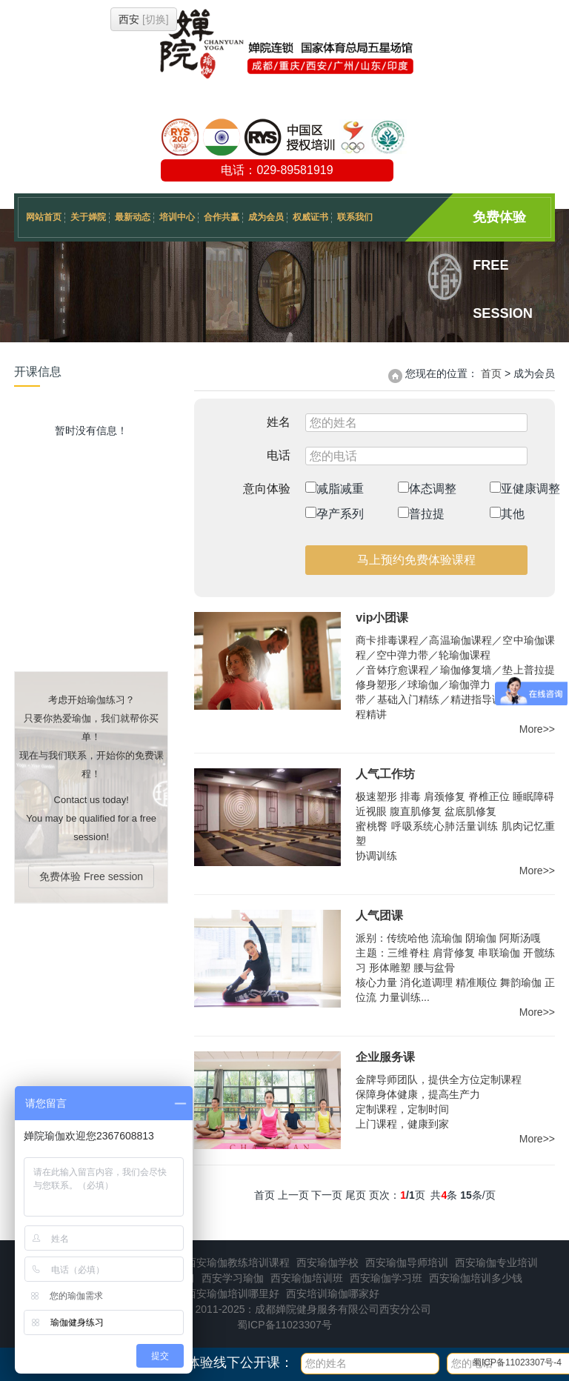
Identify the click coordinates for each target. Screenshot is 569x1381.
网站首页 (43, 217)
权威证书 (310, 217)
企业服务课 (385, 1057)
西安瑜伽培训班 (306, 1278)
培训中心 (177, 217)
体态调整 (427, 488)
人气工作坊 (385, 774)
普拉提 (421, 513)
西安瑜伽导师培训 (406, 1262)
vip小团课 (382, 617)
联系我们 (355, 217)
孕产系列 (334, 513)
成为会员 (266, 217)
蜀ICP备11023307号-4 (517, 1362)
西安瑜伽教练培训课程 (238, 1262)
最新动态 (132, 217)
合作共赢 (221, 217)
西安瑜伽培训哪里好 (232, 1294)
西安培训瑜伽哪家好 (332, 1294)
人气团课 (379, 915)
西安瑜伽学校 (327, 1262)
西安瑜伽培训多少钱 (475, 1278)
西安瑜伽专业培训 (496, 1262)
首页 (491, 373)
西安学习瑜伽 (233, 1278)
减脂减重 (334, 488)
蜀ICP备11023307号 (284, 1325)
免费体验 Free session (503, 226)
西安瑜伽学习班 (386, 1278)
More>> (537, 729)
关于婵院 (88, 217)
